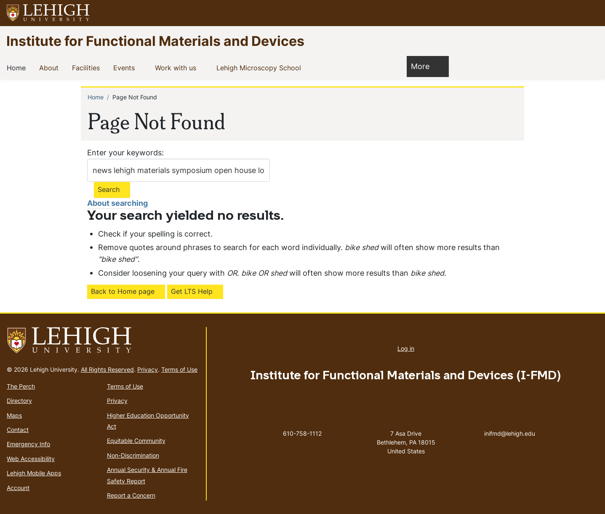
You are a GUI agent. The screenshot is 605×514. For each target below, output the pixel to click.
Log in (405, 348)
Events (125, 67)
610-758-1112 (302, 433)
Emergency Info (28, 444)
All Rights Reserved (107, 369)
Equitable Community (136, 441)
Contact (18, 430)
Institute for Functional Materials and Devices (155, 40)
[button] (591, 13)
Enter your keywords (124, 152)
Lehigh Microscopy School (260, 67)
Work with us (177, 67)
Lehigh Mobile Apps (34, 473)
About (50, 67)
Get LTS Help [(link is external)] (192, 291)
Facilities (87, 67)
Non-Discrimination (133, 455)
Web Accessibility (31, 459)
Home (18, 67)
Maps (14, 415)
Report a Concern (131, 495)
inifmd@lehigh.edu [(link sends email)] (509, 424)
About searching (117, 203)
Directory (19, 401)
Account (18, 488)
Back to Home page (123, 291)
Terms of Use (179, 369)
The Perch (21, 386)
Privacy (147, 369)
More (424, 66)
